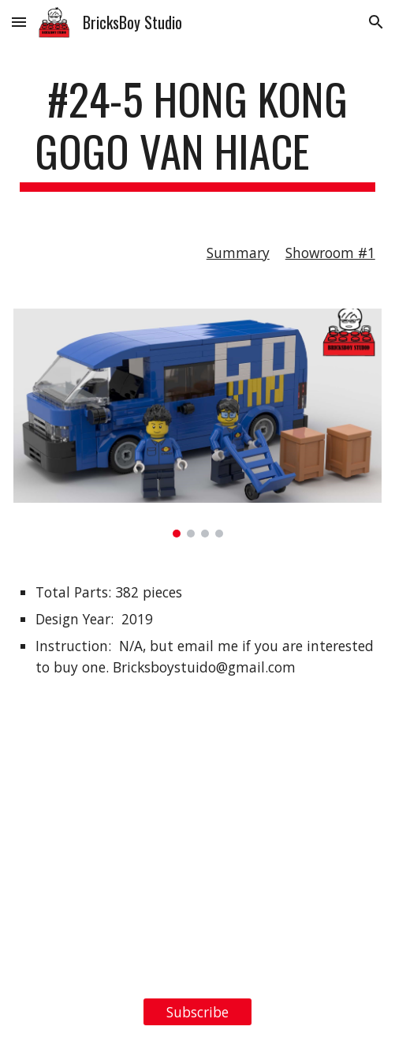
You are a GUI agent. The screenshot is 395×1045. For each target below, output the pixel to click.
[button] (19, 21)
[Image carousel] (197, 423)
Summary (238, 252)
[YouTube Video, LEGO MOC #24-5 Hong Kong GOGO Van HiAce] (197, 858)
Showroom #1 (330, 252)
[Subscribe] (197, 1011)
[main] (197, 132)
